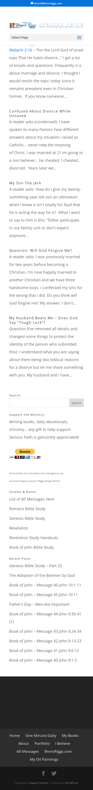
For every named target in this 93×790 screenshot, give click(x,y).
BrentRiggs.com (58, 751)
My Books (70, 735)
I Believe (62, 743)
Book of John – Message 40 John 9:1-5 (43, 660)
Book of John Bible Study (31, 547)
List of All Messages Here (31, 499)
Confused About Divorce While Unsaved (40, 113)
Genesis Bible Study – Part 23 (35, 565)
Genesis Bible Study (27, 518)
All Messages (28, 751)
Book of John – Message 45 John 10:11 (43, 594)
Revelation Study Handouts (33, 537)
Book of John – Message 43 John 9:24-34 (45, 631)
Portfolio (42, 743)
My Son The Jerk (25, 183)
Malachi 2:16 (20, 49)
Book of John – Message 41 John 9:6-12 (44, 650)
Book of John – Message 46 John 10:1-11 (45, 585)
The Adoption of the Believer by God (42, 575)
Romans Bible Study (27, 508)
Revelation (18, 528)
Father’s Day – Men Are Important (39, 604)
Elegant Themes (39, 782)
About (23, 743)
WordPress (71, 782)
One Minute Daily (41, 735)
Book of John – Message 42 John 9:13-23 (45, 640)
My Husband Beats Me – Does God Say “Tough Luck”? (43, 320)
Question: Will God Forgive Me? (40, 250)
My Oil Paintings (44, 759)
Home (14, 735)
